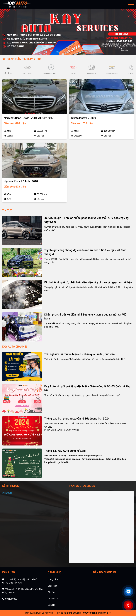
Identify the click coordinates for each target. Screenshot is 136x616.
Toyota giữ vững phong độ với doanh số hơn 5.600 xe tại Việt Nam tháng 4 (85, 252)
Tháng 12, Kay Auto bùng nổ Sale (65, 450)
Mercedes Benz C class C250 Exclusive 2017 (29, 117)
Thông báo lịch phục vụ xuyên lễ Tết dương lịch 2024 (77, 418)
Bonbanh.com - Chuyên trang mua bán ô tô (89, 613)
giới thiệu (53, 586)
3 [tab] (69, 50)
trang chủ (53, 579)
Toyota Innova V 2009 (83, 117)
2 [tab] (66, 50)
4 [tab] (72, 50)
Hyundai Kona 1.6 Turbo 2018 (21, 181)
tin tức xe (53, 598)
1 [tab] (63, 50)
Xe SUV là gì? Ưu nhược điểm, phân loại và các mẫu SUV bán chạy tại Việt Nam (86, 220)
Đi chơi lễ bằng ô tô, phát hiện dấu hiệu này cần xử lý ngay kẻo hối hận (88, 282)
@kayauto (7, 493)
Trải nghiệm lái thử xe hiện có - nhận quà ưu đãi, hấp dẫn (79, 354)
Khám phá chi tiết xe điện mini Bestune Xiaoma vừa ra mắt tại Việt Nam (85, 316)
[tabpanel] (68, 32)
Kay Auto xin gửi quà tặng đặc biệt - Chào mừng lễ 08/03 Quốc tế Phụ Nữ (87, 388)
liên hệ (51, 605)
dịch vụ (51, 592)
